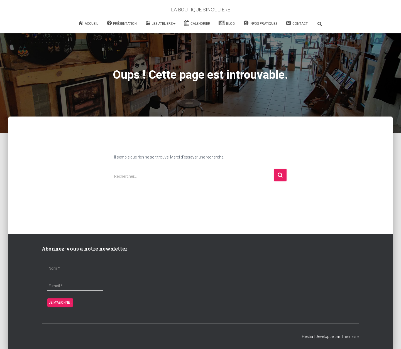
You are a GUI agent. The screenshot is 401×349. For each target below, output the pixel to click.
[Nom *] (75, 268)
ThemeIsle (350, 336)
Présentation (121, 23)
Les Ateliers (160, 23)
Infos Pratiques (260, 23)
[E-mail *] (75, 286)
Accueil (88, 23)
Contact (297, 23)
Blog (227, 23)
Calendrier (197, 23)
